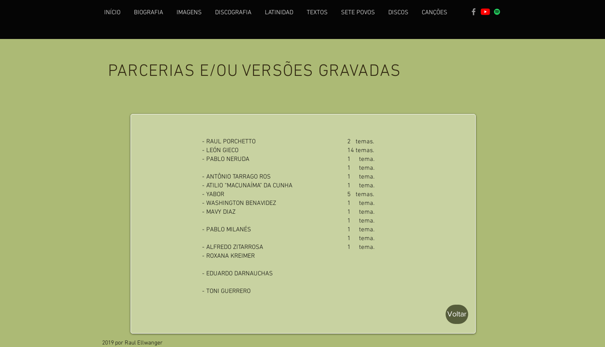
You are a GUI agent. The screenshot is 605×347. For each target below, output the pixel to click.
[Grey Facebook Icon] (473, 11)
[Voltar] (457, 314)
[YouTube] (485, 11)
